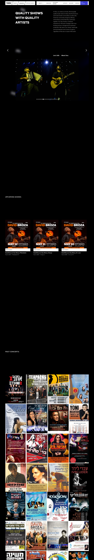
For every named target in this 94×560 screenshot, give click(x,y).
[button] (40, 3)
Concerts (21, 3)
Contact (77, 3)
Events (15, 3)
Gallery (71, 3)
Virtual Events (30, 3)
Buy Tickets (9, 249)
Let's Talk (56, 55)
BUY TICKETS (83, 3)
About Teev (64, 55)
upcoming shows (55, 3)
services (48, 3)
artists (65, 3)
